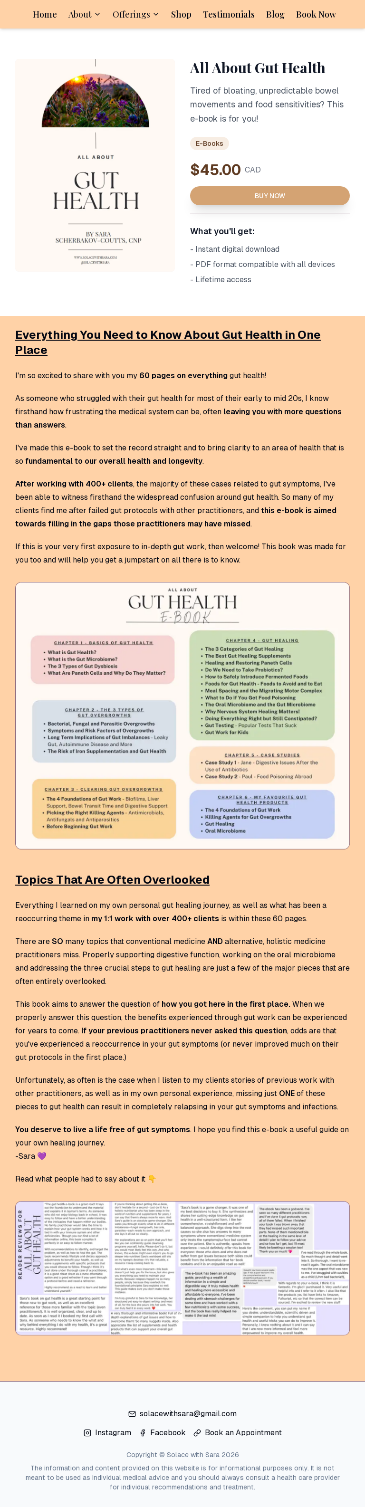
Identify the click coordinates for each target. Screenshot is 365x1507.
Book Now (316, 14)
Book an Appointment (237, 1432)
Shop (181, 14)
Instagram (107, 1432)
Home (45, 14)
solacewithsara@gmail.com (182, 1413)
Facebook (162, 1432)
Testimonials (229, 14)
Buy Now (270, 196)
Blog (275, 14)
